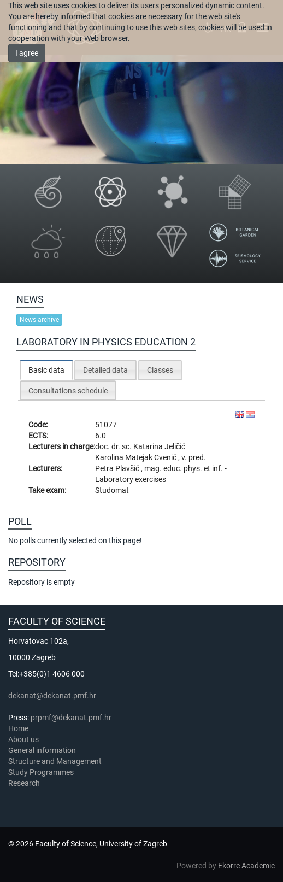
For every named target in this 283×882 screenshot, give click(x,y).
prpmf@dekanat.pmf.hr (71, 717)
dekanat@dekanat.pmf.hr (52, 695)
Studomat (112, 490)
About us (24, 739)
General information (42, 750)
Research (25, 783)
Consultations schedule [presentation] (68, 390)
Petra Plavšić (118, 468)
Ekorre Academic (246, 865)
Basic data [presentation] (46, 370)
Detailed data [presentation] (105, 370)
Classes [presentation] (160, 370)
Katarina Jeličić (159, 446)
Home (18, 728)
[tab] (46, 370)
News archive (39, 320)
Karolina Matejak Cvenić (136, 457)
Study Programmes (41, 772)
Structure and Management (55, 761)
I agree (26, 53)
